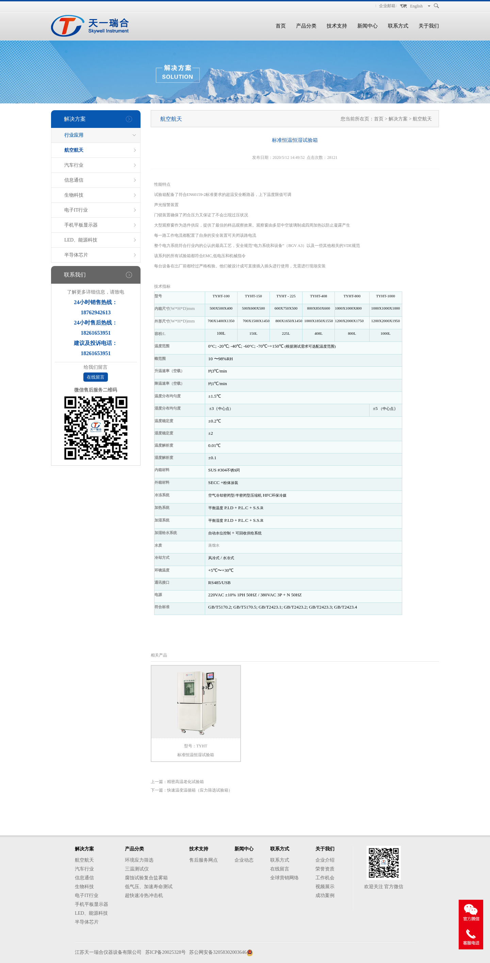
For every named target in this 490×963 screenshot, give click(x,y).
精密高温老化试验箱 (185, 781)
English (416, 6)
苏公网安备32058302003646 (217, 952)
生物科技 (73, 195)
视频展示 (324, 886)
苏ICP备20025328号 (165, 952)
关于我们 (429, 26)
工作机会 (324, 877)
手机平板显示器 (81, 225)
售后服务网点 (203, 860)
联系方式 (398, 26)
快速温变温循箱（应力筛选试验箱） (199, 790)
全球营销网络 (284, 877)
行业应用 (73, 135)
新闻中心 (367, 26)
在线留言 (95, 377)
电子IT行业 (76, 210)
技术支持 (337, 26)
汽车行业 (73, 165)
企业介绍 (324, 860)
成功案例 (324, 895)
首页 (281, 26)
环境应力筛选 (139, 860)
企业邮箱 (387, 5)
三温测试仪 (137, 868)
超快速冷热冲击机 (144, 895)
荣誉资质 (324, 868)
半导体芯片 (76, 255)
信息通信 (73, 180)
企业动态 (244, 860)
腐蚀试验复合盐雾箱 (146, 877)
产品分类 (306, 26)
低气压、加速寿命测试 (149, 886)
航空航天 (73, 150)
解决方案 (399, 118)
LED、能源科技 (80, 240)
